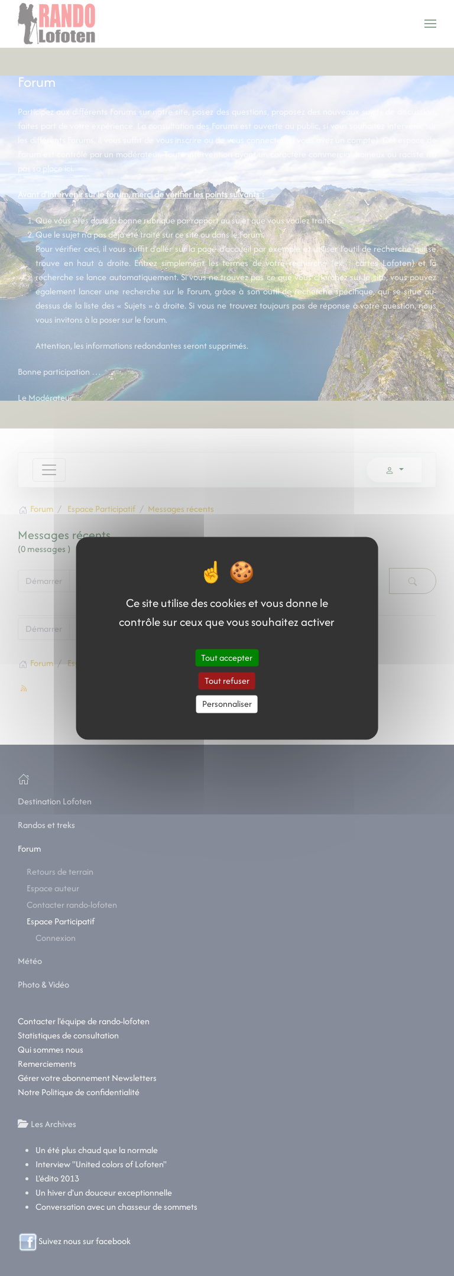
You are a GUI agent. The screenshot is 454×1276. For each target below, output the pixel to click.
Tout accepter (226, 657)
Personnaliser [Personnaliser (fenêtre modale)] (227, 704)
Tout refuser (227, 681)
